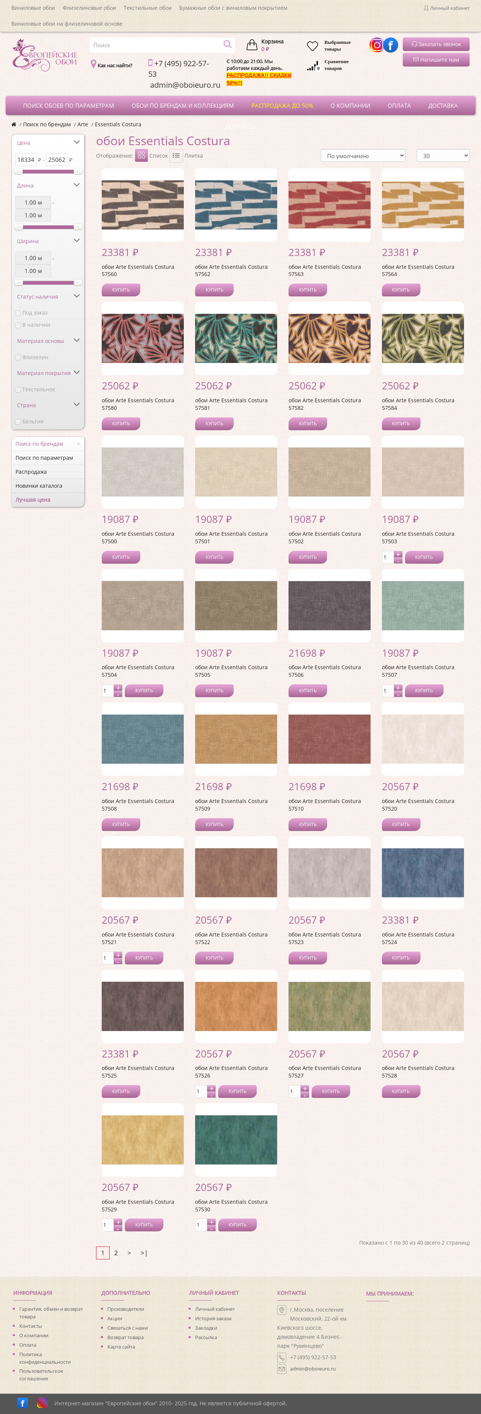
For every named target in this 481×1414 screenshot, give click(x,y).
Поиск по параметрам (44, 457)
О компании (33, 1335)
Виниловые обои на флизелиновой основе (67, 23)
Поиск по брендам (47, 124)
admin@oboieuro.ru (313, 1368)
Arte (83, 124)
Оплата (27, 1344)
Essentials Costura (118, 124)
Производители (125, 1308)
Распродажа (31, 471)
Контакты (30, 1326)
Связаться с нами (127, 1327)
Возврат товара (125, 1337)
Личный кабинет (215, 1308)
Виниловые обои (33, 7)
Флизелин (35, 357)
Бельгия (32, 421)
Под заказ (35, 312)
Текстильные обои (148, 7)
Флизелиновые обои (89, 7)
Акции (114, 1318)
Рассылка (206, 1337)
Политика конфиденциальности (45, 1358)
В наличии (36, 324)
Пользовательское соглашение (41, 1374)
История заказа (213, 1318)
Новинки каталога (39, 485)
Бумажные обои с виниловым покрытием (233, 7)
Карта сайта (121, 1346)
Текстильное (38, 389)
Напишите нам (436, 59)
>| (144, 1252)
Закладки (206, 1327)
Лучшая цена (33, 499)
